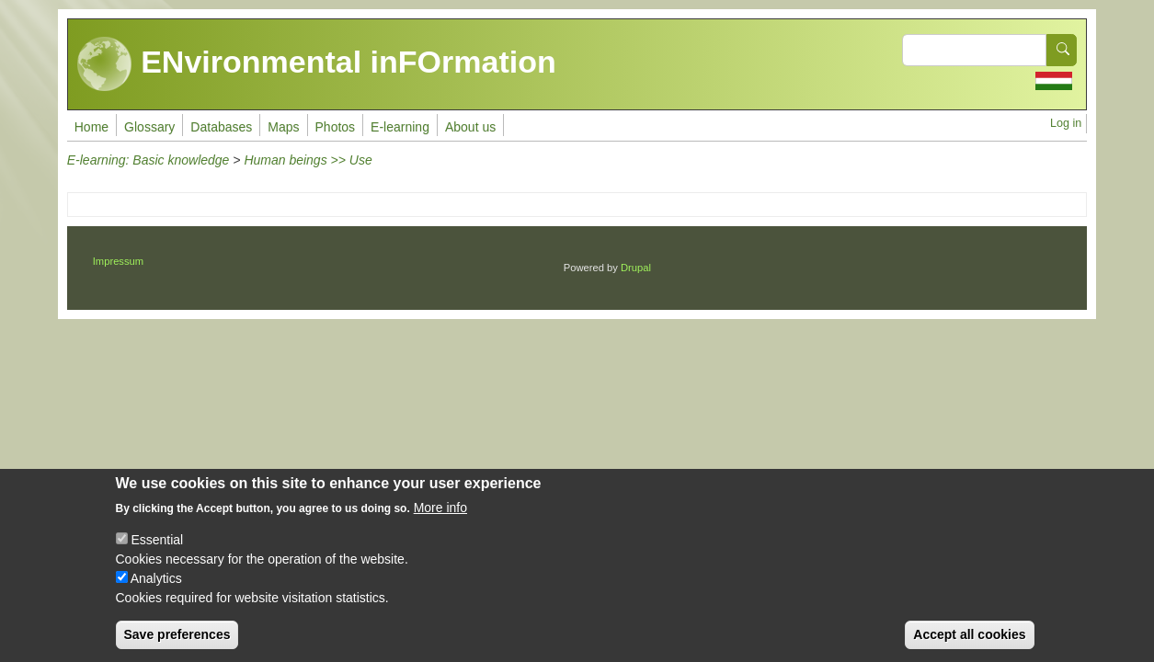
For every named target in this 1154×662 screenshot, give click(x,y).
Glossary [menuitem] (149, 127)
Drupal (636, 267)
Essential (157, 555)
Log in (1065, 123)
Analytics (156, 594)
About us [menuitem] (470, 127)
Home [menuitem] (91, 127)
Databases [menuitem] (221, 127)
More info (440, 523)
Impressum (118, 261)
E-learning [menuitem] (400, 127)
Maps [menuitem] (283, 127)
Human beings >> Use (307, 160)
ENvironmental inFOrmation (316, 64)
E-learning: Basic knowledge (148, 160)
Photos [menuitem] (335, 127)
